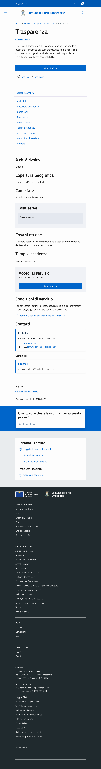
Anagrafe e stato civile (25, 559)
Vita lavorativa (22, 611)
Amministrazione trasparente (28, 714)
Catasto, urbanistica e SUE (27, 572)
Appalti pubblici (22, 563)
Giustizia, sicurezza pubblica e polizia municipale (36, 585)
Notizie (18, 627)
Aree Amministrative (24, 509)
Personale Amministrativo (27, 526)
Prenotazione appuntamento (28, 701)
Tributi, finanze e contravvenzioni (30, 603)
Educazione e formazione (26, 581)
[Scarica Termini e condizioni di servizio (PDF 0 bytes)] (40, 316)
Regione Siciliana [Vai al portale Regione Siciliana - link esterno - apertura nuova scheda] (22, 3)
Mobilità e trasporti (23, 594)
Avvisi (18, 636)
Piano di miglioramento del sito (29, 736)
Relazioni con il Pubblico (26, 684)
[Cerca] (82, 13)
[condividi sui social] (22, 77)
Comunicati (20, 631)
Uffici (17, 513)
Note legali (20, 727)
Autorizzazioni (21, 568)
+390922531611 (28, 343)
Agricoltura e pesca (24, 550)
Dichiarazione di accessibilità (28, 732)
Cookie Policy (21, 723)
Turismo (18, 607)
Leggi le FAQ (21, 697)
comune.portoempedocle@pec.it (34, 687)
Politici (18, 522)
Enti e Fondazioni (23, 530)
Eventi (18, 656)
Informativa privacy (24, 719)
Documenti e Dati (23, 535)
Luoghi (18, 651)
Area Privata (21, 747)
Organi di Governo (23, 517)
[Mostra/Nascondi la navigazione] (5, 12)
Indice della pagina (50, 93)
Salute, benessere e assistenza (29, 598)
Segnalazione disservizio (26, 705)
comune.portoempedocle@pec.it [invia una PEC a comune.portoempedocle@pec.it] (41, 346)
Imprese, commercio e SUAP (28, 590)
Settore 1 (23, 363)
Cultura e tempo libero (25, 577)
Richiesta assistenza (24, 710)
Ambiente (19, 555)
